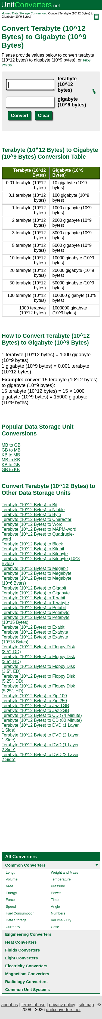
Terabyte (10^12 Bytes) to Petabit (34, 607)
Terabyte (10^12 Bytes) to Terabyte (35, 602)
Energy (11, 893)
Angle (55, 906)
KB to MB (11, 455)
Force (10, 900)
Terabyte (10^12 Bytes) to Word (32, 524)
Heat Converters (21, 942)
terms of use (33, 1004)
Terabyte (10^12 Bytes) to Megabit (35, 568)
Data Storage (16, 920)
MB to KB (11, 460)
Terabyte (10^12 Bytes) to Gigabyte (36, 593)
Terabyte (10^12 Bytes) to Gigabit (34, 588)
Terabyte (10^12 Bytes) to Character (37, 519)
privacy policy (62, 1004)
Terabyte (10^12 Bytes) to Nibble (33, 509)
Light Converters (21, 958)
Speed (11, 906)
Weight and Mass (64, 872)
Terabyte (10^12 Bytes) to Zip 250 (34, 700)
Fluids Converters (22, 950)
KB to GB (11, 464)
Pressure (58, 886)
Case (55, 927)
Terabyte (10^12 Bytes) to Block (32, 544)
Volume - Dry (61, 920)
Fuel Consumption (20, 913)
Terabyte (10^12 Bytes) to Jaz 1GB (35, 705)
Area (9, 886)
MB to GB (11, 445)
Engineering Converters (28, 934)
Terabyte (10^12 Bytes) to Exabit (33, 627)
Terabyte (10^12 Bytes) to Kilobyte (35, 553)
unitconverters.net (63, 1009)
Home (6, 13)
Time (54, 900)
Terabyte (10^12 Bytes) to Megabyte (37, 573)
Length (11, 872)
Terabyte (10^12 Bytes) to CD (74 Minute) (42, 715)
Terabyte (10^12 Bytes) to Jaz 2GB (35, 710)
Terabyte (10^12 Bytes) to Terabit (33, 598)
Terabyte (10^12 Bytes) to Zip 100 (34, 695)
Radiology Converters (26, 981)
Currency (13, 927)
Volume (11, 879)
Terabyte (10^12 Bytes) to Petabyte (35, 612)
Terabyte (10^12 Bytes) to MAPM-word (39, 529)
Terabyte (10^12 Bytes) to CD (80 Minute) (42, 720)
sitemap (86, 1004)
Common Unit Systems (27, 989)
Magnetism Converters (27, 973)
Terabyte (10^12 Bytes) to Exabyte (35, 632)
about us (9, 1004)
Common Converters (25, 865)
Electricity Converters (26, 965)
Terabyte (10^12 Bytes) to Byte (31, 514)
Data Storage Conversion (29, 13)
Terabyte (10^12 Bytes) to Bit (29, 504)
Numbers (58, 913)
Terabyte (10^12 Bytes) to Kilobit (33, 549)
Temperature (61, 879)
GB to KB (11, 469)
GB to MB (11, 450)
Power (56, 893)
